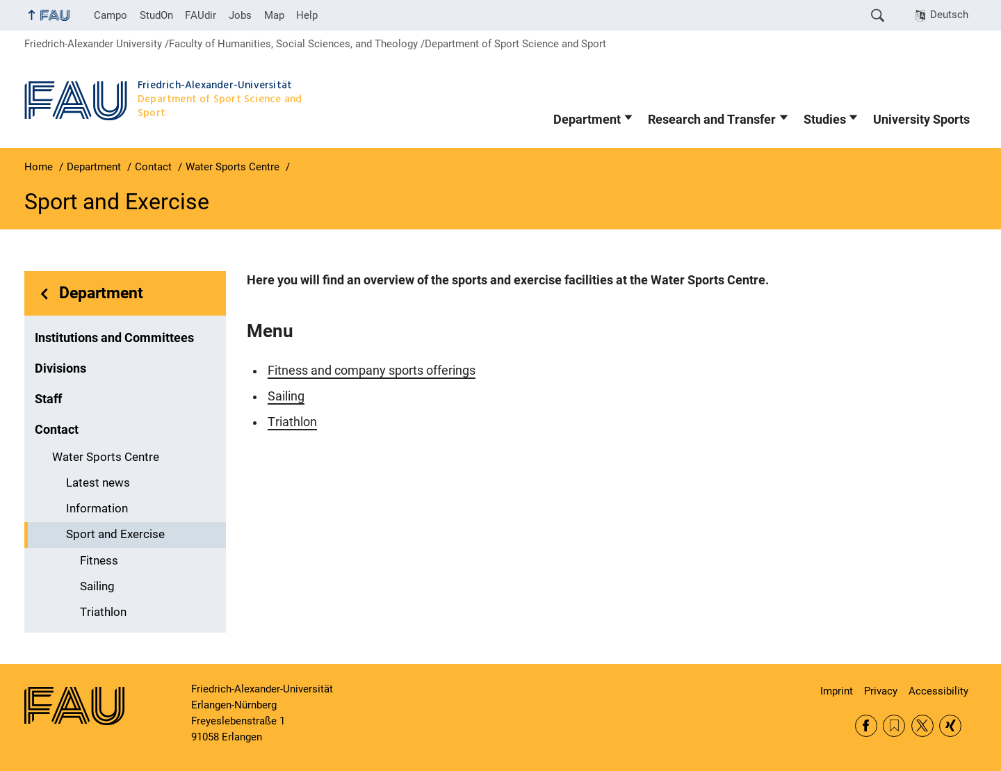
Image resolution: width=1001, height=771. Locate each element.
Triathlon (103, 612)
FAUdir (200, 15)
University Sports (921, 120)
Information (97, 508)
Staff (48, 399)
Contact (57, 430)
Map (274, 15)
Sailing (97, 586)
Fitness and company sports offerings (371, 371)
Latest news (98, 482)
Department (587, 120)
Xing (950, 726)
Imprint (836, 691)
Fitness (99, 560)
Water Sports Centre (105, 457)
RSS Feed (894, 726)
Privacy (880, 691)
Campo (110, 15)
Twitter (922, 726)
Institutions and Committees (114, 338)
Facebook (866, 726)
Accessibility (938, 691)
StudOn (156, 15)
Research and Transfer (712, 120)
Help (307, 15)
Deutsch (949, 14)
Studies (825, 120)
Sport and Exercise (115, 534)
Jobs (240, 15)
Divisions (60, 368)
